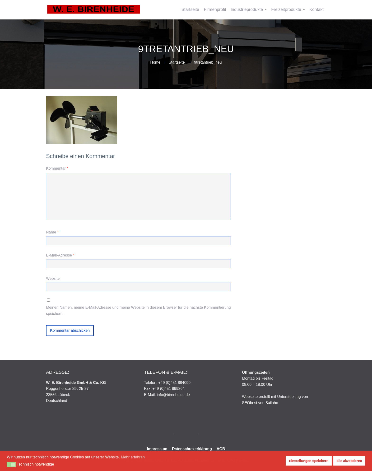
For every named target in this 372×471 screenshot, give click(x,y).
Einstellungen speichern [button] (308, 461)
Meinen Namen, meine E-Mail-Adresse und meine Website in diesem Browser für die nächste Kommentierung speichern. (138, 310)
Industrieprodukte (247, 9)
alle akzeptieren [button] (349, 461)
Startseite (190, 9)
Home (155, 62)
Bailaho (271, 403)
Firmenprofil (215, 9)
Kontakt (316, 9)
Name (52, 232)
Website (53, 278)
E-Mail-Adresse (60, 255)
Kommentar (57, 168)
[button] (11, 464)
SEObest (249, 403)
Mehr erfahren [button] (133, 457)
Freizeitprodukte (286, 9)
